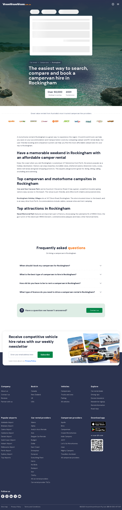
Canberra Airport (7, 433)
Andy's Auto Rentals (38, 429)
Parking (63, 398)
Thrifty (33, 475)
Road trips (95, 409)
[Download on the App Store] (98, 424)
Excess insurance (97, 398)
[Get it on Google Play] (98, 429)
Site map (4, 507)
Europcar (34, 454)
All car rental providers (39, 479)
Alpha (33, 426)
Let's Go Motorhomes (69, 443)
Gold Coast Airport (8, 440)
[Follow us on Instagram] (7, 496)
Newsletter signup (98, 402)
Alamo (33, 422)
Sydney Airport (6, 454)
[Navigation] (118, 4)
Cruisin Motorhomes (68, 433)
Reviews (4, 398)
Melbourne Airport (8, 447)
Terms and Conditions (32, 507)
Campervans (66, 391)
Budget (34, 440)
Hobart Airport (6, 443)
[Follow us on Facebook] (2, 496)
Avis (32, 433)
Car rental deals (97, 391)
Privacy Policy (30, 361)
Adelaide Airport (7, 422)
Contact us (5, 395)
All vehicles (65, 402)
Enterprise (35, 451)
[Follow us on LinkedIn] (11, 496)
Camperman (65, 429)
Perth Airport (6, 451)
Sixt (32, 472)
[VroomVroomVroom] (17, 4)
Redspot (34, 468)
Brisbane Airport (7, 426)
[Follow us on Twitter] (15, 496)
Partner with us (7, 402)
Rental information (98, 405)
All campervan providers (70, 458)
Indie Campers (66, 436)
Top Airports (6, 458)
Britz (63, 426)
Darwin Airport (6, 436)
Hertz (33, 461)
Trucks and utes (67, 395)
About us (4, 391)
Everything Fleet (37, 458)
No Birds (34, 465)
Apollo (63, 422)
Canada (34, 391)
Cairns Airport (6, 429)
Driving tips (95, 395)
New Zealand (36, 395)
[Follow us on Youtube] (19, 496)
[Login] (113, 4)
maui (63, 447)
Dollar (33, 443)
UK (32, 398)
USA (32, 402)
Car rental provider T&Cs (40, 482)
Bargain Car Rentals (38, 436)
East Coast (35, 447)
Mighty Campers (67, 451)
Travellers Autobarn (68, 454)
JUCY (63, 440)
